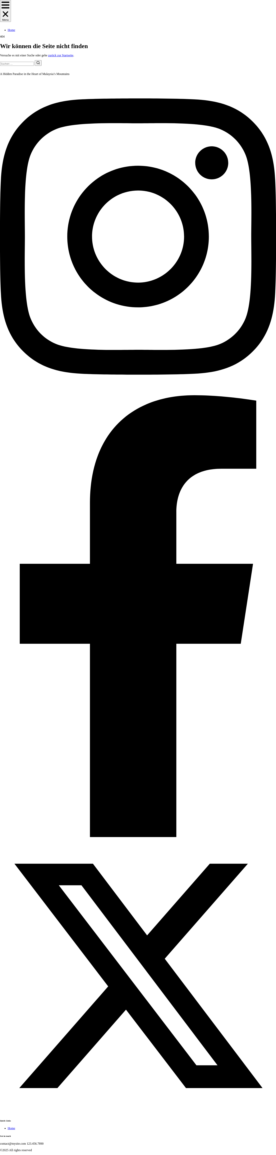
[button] (5, 11)
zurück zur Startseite (60, 55)
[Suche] (38, 63)
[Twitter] (138, 1113)
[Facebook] (138, 836)
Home (11, 30)
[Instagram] (138, 393)
